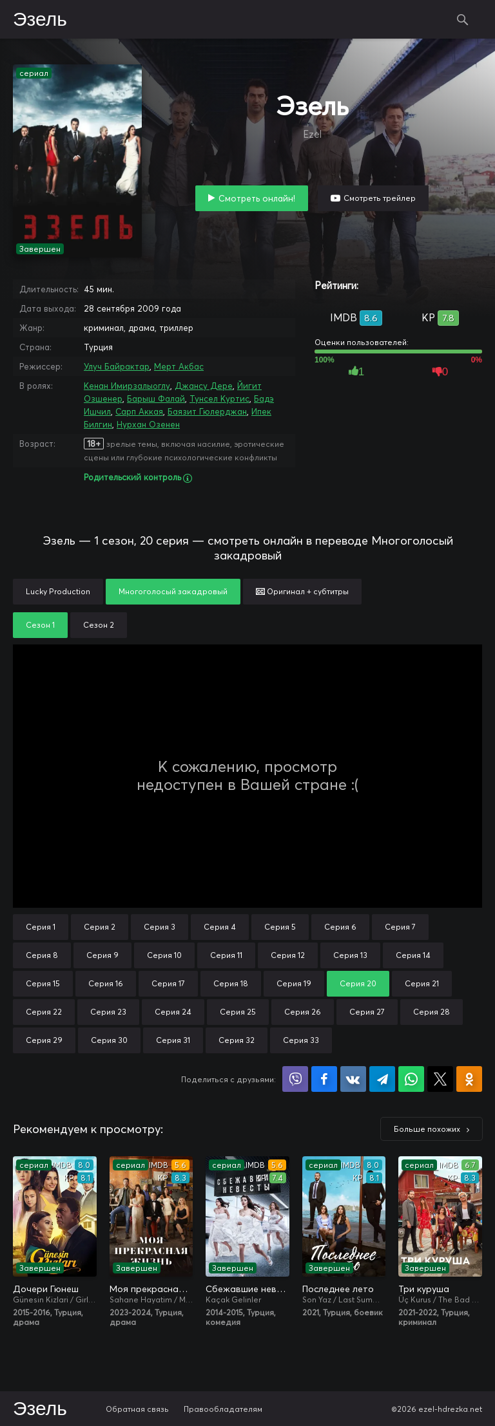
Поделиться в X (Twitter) (440, 1079)
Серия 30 (109, 1040)
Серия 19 (294, 983)
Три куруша (423, 1289)
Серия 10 (164, 955)
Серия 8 (42, 955)
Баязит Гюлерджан (207, 411)
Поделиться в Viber (295, 1079)
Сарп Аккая (139, 411)
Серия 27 (367, 1012)
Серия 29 (44, 1040)
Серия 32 (236, 1040)
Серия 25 (238, 1012)
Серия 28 (431, 1012)
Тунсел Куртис (219, 398)
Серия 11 (226, 955)
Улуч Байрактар (117, 366)
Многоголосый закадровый (173, 591)
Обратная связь (137, 1409)
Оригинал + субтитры (302, 591)
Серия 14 (413, 955)
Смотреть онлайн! (256, 198)
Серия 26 (302, 1012)
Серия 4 (220, 927)
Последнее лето (338, 1289)
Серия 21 (422, 983)
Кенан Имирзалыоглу (127, 385)
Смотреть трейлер (380, 198)
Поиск (462, 19)
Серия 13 (350, 955)
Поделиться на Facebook (324, 1079)
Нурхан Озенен (148, 424)
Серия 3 (159, 927)
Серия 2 (99, 927)
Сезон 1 (40, 625)
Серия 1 (40, 927)
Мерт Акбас (179, 366)
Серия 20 (358, 983)
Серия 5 (280, 927)
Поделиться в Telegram (382, 1079)
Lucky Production (58, 591)
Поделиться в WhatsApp (411, 1079)
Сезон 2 (98, 625)
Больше (427, 1129)
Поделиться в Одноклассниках (469, 1079)
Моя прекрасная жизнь (151, 1289)
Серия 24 (173, 1012)
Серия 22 (44, 1012)
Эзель (40, 20)
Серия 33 (301, 1040)
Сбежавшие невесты (247, 1289)
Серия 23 (108, 1012)
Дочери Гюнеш (46, 1289)
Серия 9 (102, 955)
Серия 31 (173, 1040)
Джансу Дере (204, 385)
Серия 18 (230, 983)
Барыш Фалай (156, 398)
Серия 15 (43, 983)
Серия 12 (288, 955)
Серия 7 (400, 927)
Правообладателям (223, 1409)
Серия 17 (168, 983)
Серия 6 (340, 927)
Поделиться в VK (353, 1079)
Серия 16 (105, 983)
